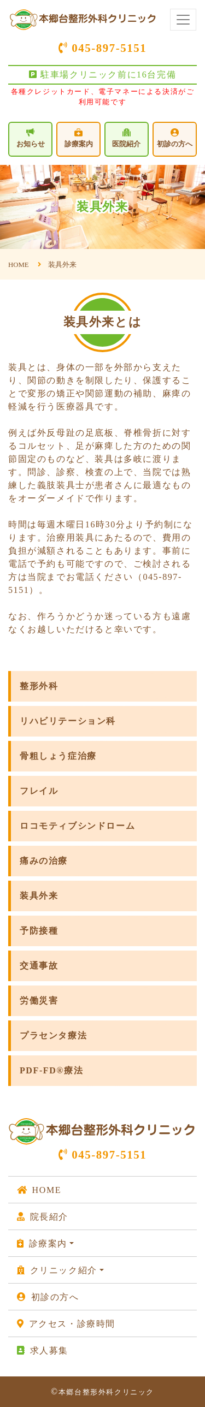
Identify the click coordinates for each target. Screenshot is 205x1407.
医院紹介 (126, 138)
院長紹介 (42, 1216)
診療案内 (79, 138)
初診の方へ (174, 138)
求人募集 (42, 1350)
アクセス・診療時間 (66, 1323)
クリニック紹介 (57, 1270)
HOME (39, 1190)
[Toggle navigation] (183, 20)
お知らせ (30, 137)
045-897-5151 (102, 47)
